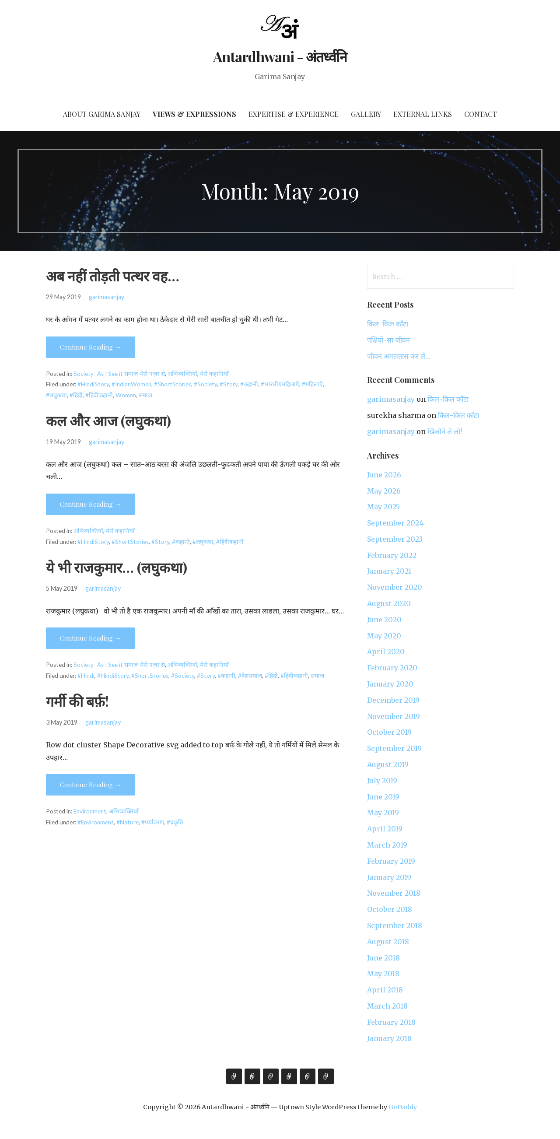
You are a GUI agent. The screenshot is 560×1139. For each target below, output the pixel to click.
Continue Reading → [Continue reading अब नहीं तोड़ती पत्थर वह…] (90, 347)
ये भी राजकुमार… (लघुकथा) (116, 566)
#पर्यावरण (152, 822)
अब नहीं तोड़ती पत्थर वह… (112, 275)
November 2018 (393, 893)
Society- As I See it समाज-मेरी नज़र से (119, 373)
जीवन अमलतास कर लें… (398, 356)
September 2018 (394, 925)
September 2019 (394, 748)
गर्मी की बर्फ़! (77, 700)
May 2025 (383, 506)
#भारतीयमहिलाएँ (280, 384)
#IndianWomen (131, 384)
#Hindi (85, 675)
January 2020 (390, 684)
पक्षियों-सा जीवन (388, 340)
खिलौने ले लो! (444, 431)
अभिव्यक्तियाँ (182, 373)
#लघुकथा (56, 395)
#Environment (95, 822)
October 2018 (389, 909)
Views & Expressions (194, 114)
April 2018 (385, 989)
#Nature (127, 822)
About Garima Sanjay (101, 114)
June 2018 (383, 957)
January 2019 (389, 877)
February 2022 (391, 555)
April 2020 (386, 651)
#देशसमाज (250, 675)
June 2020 (384, 619)
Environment (90, 811)
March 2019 (387, 845)
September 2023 (395, 539)
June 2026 (384, 474)
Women (126, 395)
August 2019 (388, 764)
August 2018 (388, 941)
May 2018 (383, 973)
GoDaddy (402, 1107)
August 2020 (389, 603)
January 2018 (389, 1038)
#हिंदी (76, 395)
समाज (145, 395)
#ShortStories (172, 384)
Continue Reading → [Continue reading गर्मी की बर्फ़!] (90, 784)
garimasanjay (106, 297)
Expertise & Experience (293, 114)
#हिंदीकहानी (99, 395)
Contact (480, 114)
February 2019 (391, 861)
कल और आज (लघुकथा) (108, 420)
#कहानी (249, 384)
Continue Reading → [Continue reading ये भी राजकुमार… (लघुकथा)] (90, 638)
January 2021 (389, 571)
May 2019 (383, 812)
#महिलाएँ (312, 384)
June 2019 (383, 796)
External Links (422, 114)
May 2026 (384, 491)
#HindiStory (93, 384)
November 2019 (393, 716)
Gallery (366, 114)
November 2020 (394, 587)
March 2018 (387, 1006)
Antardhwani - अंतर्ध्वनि (280, 56)
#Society (205, 384)
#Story (229, 384)
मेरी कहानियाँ (214, 373)
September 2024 (395, 523)
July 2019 (382, 780)
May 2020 (384, 635)
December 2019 (393, 700)
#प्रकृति (175, 822)
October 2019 (389, 732)
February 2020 (392, 667)
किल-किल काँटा (387, 323)
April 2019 (384, 828)
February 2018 (391, 1022)
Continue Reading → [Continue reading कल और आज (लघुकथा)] (90, 504)
